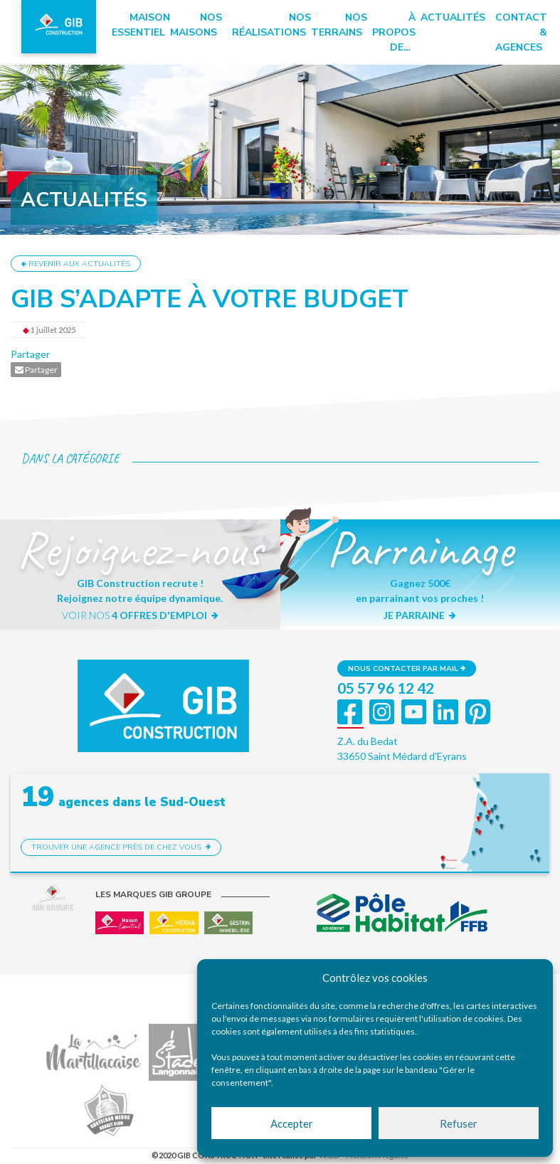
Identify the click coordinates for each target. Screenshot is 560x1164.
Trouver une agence (121, 847)
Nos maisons (196, 25)
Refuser (458, 1123)
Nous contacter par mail (406, 668)
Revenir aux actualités (75, 263)
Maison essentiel (141, 25)
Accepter (291, 1123)
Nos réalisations (271, 25)
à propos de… (394, 32)
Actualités (453, 17)
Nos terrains (339, 25)
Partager (30, 354)
